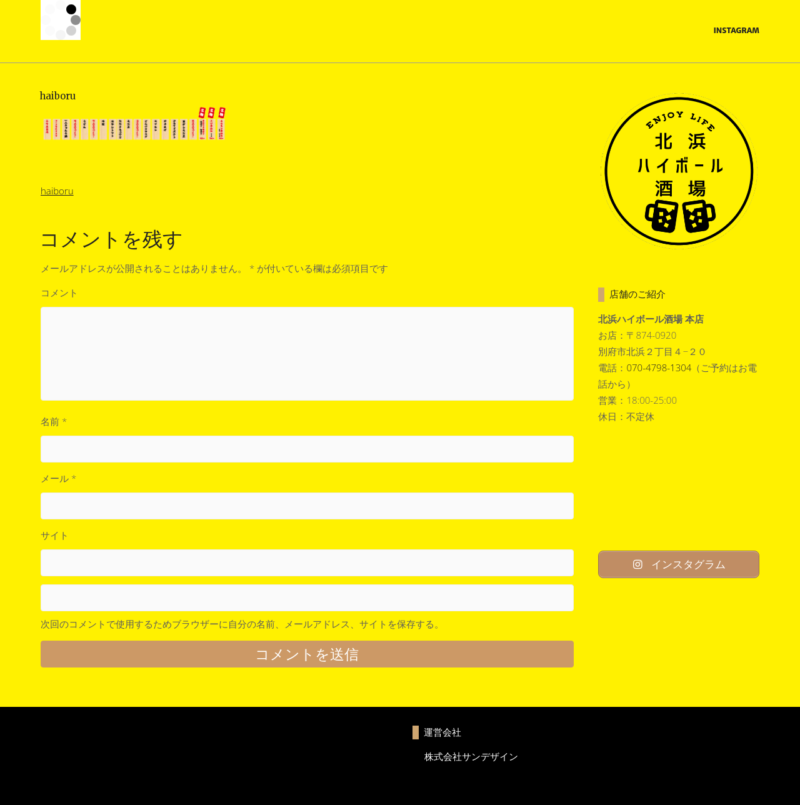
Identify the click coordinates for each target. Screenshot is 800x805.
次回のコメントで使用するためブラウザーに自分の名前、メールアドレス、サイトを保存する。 (242, 624)
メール (58, 478)
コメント (59, 292)
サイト (55, 535)
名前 (54, 421)
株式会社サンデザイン (471, 756)
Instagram (736, 30)
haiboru (57, 190)
